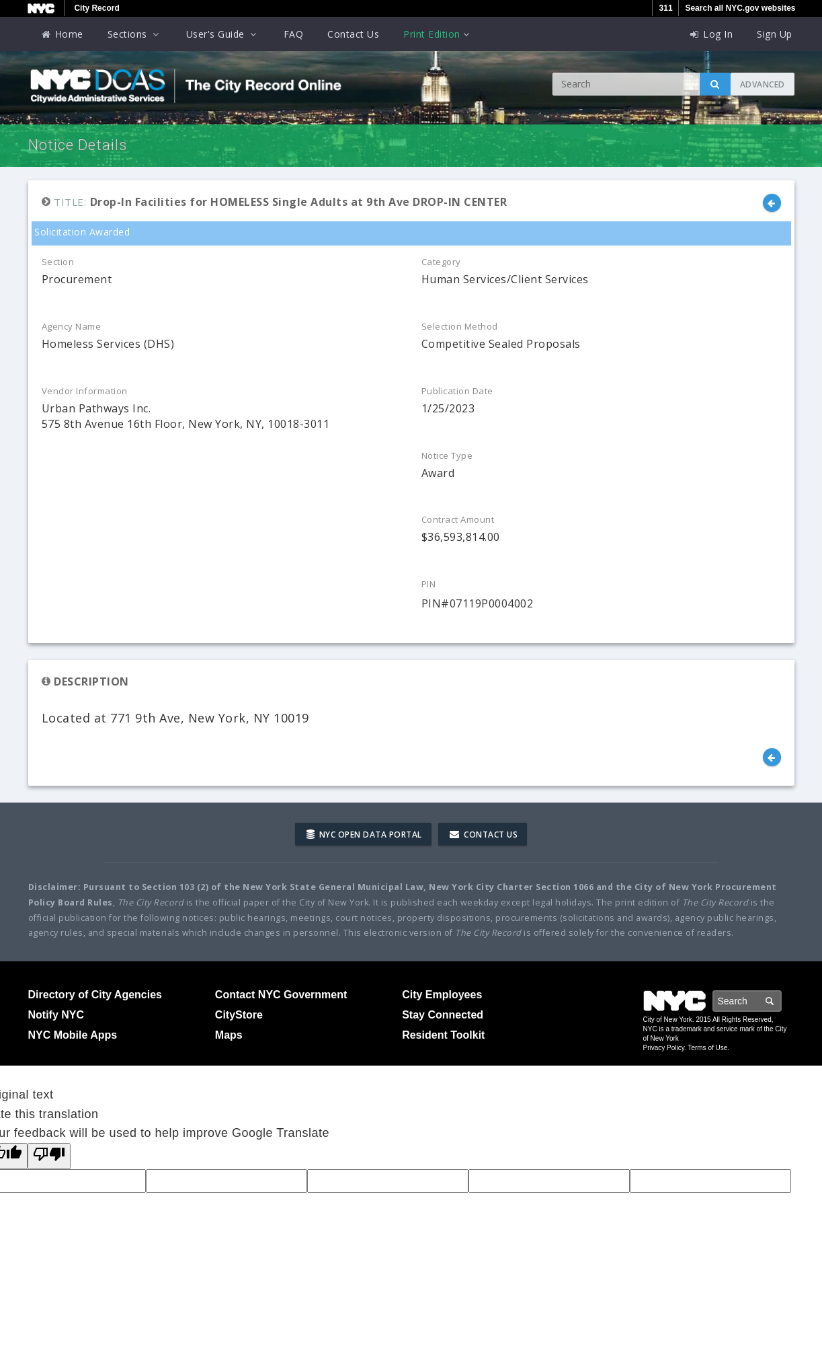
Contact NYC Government (281, 994)
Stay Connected (442, 1015)
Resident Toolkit (443, 1035)
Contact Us (353, 34)
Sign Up (774, 34)
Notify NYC (56, 1015)
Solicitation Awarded (81, 231)
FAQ (294, 34)
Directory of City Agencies (95, 994)
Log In (710, 34)
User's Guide (222, 34)
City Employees (442, 994)
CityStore (239, 1015)
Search (781, 1000)
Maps (229, 1035)
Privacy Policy (664, 1047)
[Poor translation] (49, 1156)
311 (666, 8)
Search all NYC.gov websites (740, 8)
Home (61, 34)
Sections (135, 34)
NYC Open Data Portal (364, 834)
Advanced (762, 84)
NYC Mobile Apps (73, 1035)
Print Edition (437, 34)
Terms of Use (707, 1047)
